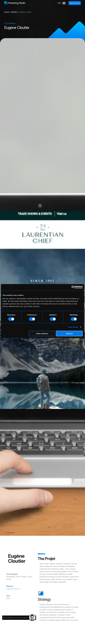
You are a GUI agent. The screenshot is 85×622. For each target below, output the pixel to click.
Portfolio (13, 12)
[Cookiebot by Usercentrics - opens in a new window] (73, 287)
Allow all (69, 333)
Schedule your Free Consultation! (16, 618)
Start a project (75, 3)
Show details (73, 327)
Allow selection (42, 333)
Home (6, 12)
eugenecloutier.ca (11, 589)
